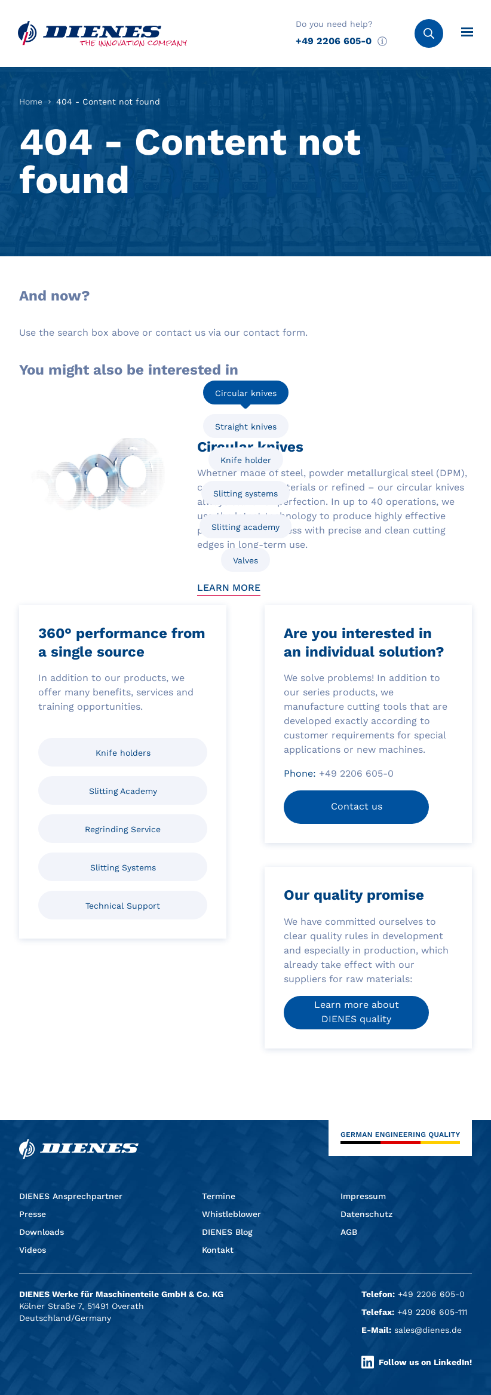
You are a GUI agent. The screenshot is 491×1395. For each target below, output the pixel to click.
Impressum (363, 1196)
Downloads (41, 1232)
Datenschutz (366, 1214)
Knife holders (123, 753)
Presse (32, 1214)
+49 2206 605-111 (432, 1312)
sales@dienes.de (428, 1330)
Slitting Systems (123, 867)
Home (30, 101)
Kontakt (218, 1250)
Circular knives (246, 393)
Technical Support (122, 905)
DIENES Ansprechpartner (70, 1196)
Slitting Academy (123, 791)
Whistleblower (231, 1214)
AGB (348, 1232)
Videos (32, 1250)
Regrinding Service (123, 829)
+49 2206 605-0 (334, 41)
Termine (218, 1196)
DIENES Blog (227, 1232)
